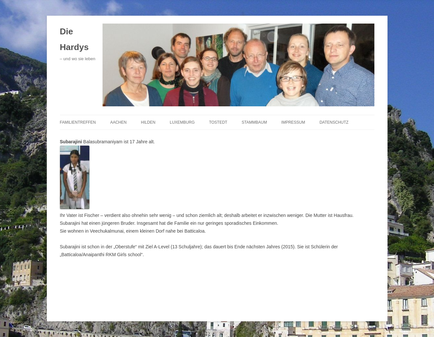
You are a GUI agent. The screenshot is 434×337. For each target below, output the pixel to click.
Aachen (118, 122)
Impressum (293, 122)
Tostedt (218, 122)
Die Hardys (74, 39)
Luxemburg (182, 122)
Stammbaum (254, 122)
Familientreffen (78, 122)
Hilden (148, 122)
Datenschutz (333, 122)
